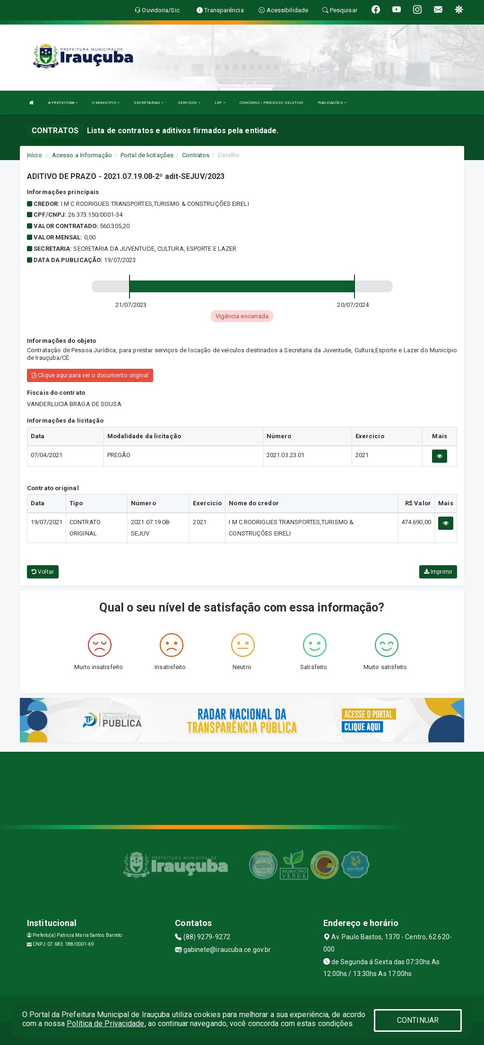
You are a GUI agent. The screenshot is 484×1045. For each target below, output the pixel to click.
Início (34, 155)
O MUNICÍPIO (106, 103)
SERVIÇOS (189, 103)
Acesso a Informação (82, 155)
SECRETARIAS (149, 103)
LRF (220, 103)
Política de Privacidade (105, 1023)
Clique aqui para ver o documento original (90, 375)
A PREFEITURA (63, 103)
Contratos (195, 155)
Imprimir (438, 572)
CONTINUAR (418, 1020)
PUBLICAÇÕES (332, 103)
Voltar (43, 572)
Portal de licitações (147, 155)
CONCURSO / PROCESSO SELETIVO (271, 103)
